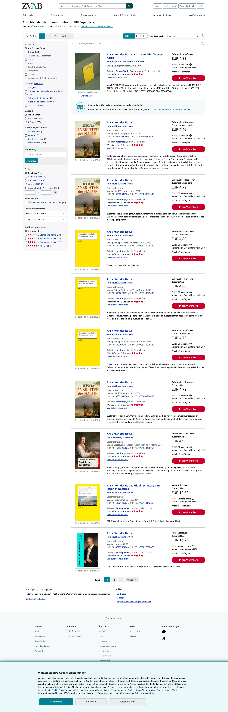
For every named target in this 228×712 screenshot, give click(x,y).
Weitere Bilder (87, 95)
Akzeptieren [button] (56, 701)
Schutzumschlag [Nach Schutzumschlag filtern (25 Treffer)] (36, 139)
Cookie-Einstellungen (61, 690)
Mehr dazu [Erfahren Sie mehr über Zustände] (38, 83)
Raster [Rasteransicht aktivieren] (141, 36)
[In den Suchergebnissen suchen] (138, 43)
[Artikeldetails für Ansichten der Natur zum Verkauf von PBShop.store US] (87, 550)
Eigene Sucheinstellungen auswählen (134, 601)
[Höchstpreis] (46, 192)
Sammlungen (57, 15)
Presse (100, 636)
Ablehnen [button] (91, 701)
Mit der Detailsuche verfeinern (97, 26)
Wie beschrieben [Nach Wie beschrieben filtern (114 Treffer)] (36, 105)
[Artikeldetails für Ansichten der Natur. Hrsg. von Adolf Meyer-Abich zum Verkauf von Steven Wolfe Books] (87, 71)
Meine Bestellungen (42, 646)
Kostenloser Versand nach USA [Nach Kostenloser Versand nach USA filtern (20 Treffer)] (45, 202)
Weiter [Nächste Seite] (65, 36)
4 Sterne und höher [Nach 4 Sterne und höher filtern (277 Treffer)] (44, 242)
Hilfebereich (135, 631)
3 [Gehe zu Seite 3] (55, 36)
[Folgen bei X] (164, 638)
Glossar (120, 597)
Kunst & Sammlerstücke (125, 15)
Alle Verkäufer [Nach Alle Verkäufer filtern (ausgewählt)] (34, 231)
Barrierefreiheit (104, 661)
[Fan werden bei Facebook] (164, 632)
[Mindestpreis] (30, 192)
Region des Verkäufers (36, 213)
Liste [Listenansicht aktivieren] (129, 36)
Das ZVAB (102, 631)
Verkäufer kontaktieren (117, 77)
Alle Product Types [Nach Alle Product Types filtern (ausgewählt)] (35, 48)
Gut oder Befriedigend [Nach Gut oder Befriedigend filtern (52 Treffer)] (39, 98)
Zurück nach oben (114, 618)
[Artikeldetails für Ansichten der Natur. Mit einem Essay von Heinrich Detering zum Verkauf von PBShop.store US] (87, 502)
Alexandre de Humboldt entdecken (172, 109)
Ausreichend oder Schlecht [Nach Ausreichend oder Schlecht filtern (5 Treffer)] (40, 101)
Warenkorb (39, 651)
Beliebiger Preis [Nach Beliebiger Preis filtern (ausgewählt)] (34, 173)
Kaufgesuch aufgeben (35, 599)
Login (157, 6)
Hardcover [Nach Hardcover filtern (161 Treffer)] (33, 118)
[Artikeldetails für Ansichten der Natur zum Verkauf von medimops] (87, 139)
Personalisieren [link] (127, 701)
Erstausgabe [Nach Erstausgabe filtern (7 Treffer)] (33, 131)
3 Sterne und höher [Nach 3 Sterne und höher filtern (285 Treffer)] (44, 238)
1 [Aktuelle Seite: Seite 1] (42, 36)
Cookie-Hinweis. (164, 690)
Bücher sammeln (88, 15)
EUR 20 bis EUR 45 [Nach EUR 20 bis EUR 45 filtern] (35, 180)
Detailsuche (28, 15)
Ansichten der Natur (68, 26)
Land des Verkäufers (35, 220)
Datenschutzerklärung (107, 646)
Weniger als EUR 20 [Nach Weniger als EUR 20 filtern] (36, 176)
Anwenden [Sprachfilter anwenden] (31, 161)
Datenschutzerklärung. (145, 693)
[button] (202, 43)
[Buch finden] (129, 6)
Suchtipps (121, 594)
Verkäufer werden (197, 15)
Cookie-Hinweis (104, 656)
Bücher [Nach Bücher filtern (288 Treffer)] (32, 51)
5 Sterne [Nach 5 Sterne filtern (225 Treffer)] (39, 246)
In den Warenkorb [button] (188, 78)
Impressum (102, 641)
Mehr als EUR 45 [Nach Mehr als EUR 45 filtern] (34, 184)
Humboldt (39, 26)
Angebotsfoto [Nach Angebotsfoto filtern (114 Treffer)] (35, 142)
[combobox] (92, 6)
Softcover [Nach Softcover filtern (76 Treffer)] (33, 122)
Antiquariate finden (162, 15)
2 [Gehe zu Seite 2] (49, 36)
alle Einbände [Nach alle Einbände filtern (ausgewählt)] (33, 114)
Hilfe (201, 6)
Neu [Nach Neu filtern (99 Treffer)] (30, 87)
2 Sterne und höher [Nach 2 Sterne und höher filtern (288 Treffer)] (44, 234)
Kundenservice (136, 636)
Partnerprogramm (74, 636)
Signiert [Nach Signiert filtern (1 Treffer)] (31, 135)
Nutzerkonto (170, 6)
